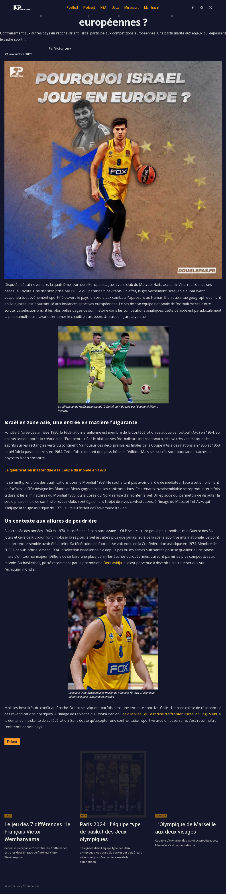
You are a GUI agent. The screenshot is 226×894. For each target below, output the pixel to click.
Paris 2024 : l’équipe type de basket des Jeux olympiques (110, 832)
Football (161, 815)
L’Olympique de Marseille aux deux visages (185, 828)
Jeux (8, 815)
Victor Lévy (62, 48)
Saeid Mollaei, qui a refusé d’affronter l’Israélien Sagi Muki (168, 714)
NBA (83, 815)
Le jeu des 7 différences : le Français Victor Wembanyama (37, 832)
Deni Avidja (112, 562)
